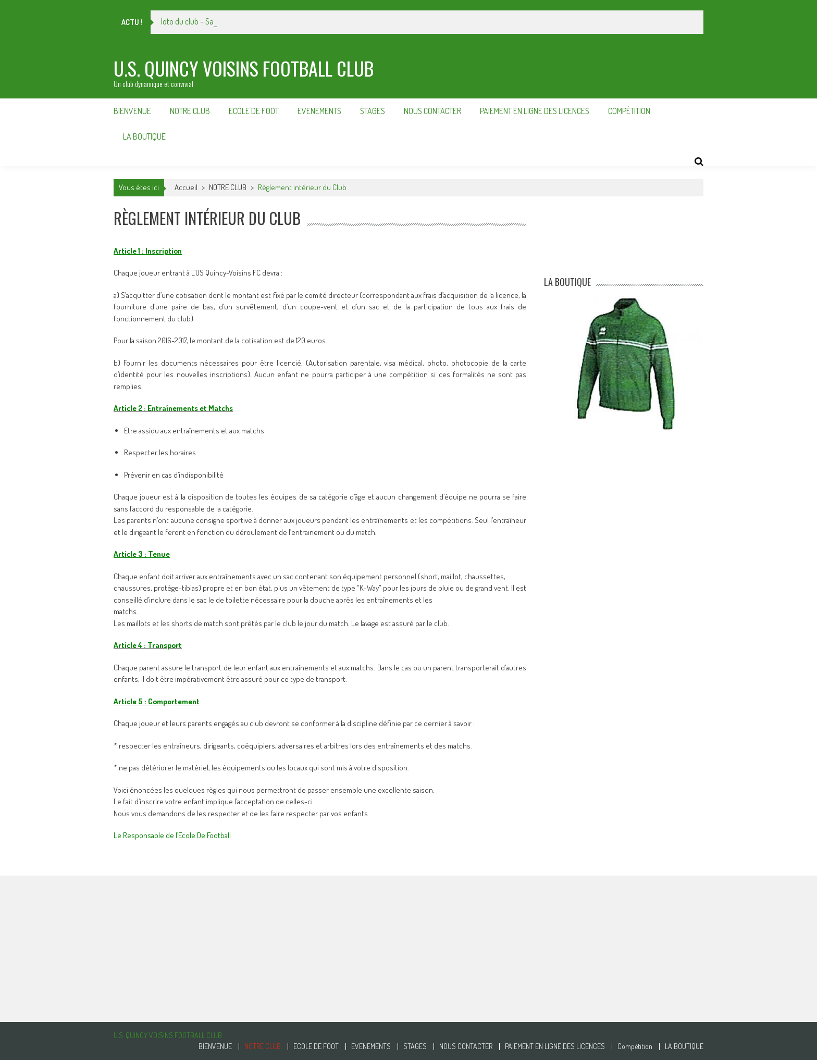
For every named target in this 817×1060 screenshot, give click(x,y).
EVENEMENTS (319, 111)
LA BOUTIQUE (144, 136)
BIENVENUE (132, 111)
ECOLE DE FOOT (254, 111)
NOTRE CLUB (190, 111)
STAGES (372, 111)
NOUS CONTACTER (432, 111)
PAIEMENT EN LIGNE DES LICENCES (534, 111)
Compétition (629, 111)
